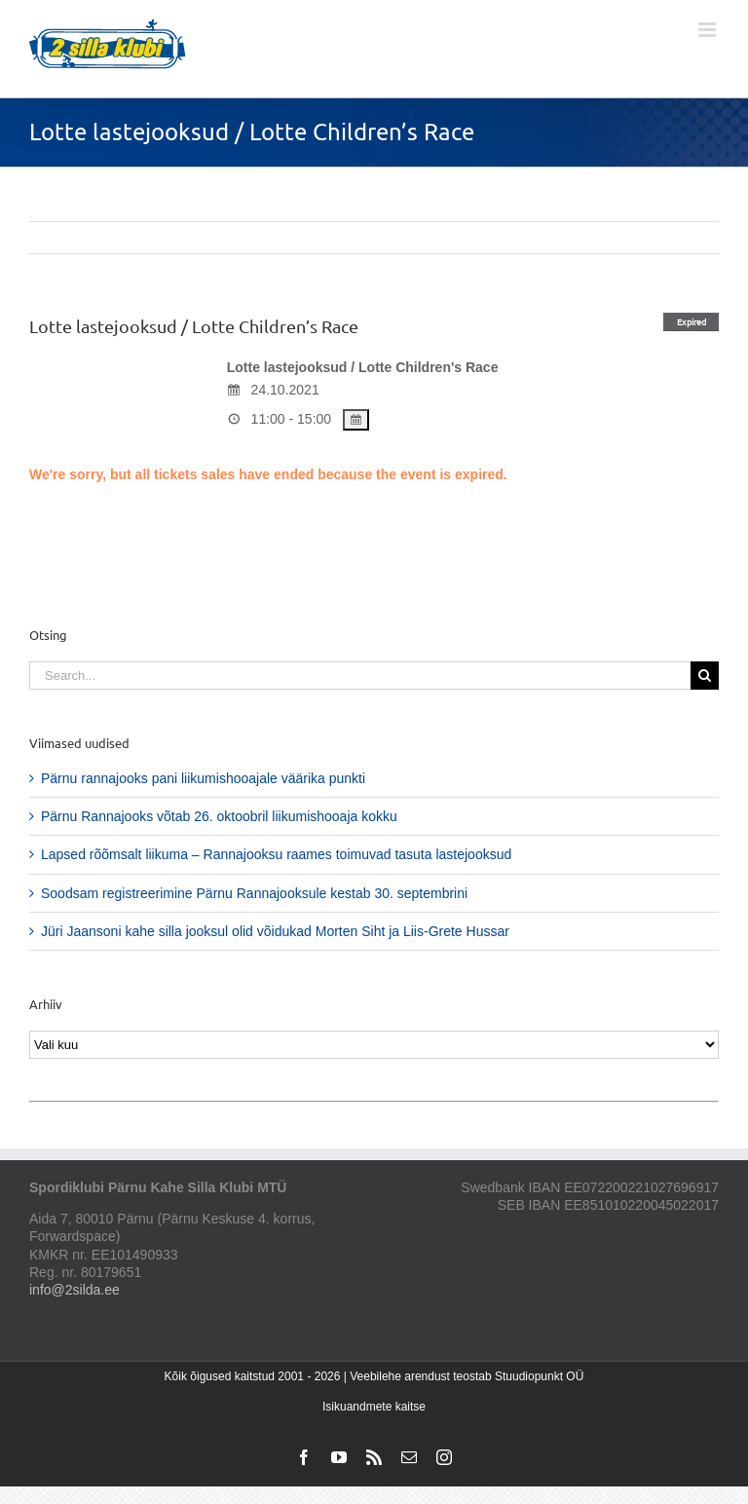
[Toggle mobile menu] (708, 29)
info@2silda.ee (74, 1289)
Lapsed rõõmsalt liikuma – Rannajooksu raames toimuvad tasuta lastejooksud (276, 854)
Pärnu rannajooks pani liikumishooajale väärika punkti (203, 778)
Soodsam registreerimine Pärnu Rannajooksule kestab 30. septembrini (254, 893)
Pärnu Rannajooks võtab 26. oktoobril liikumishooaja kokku (219, 816)
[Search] (705, 675)
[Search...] (360, 675)
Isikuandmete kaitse (374, 1406)
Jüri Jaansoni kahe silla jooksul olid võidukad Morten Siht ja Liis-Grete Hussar (275, 931)
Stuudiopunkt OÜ (539, 1376)
